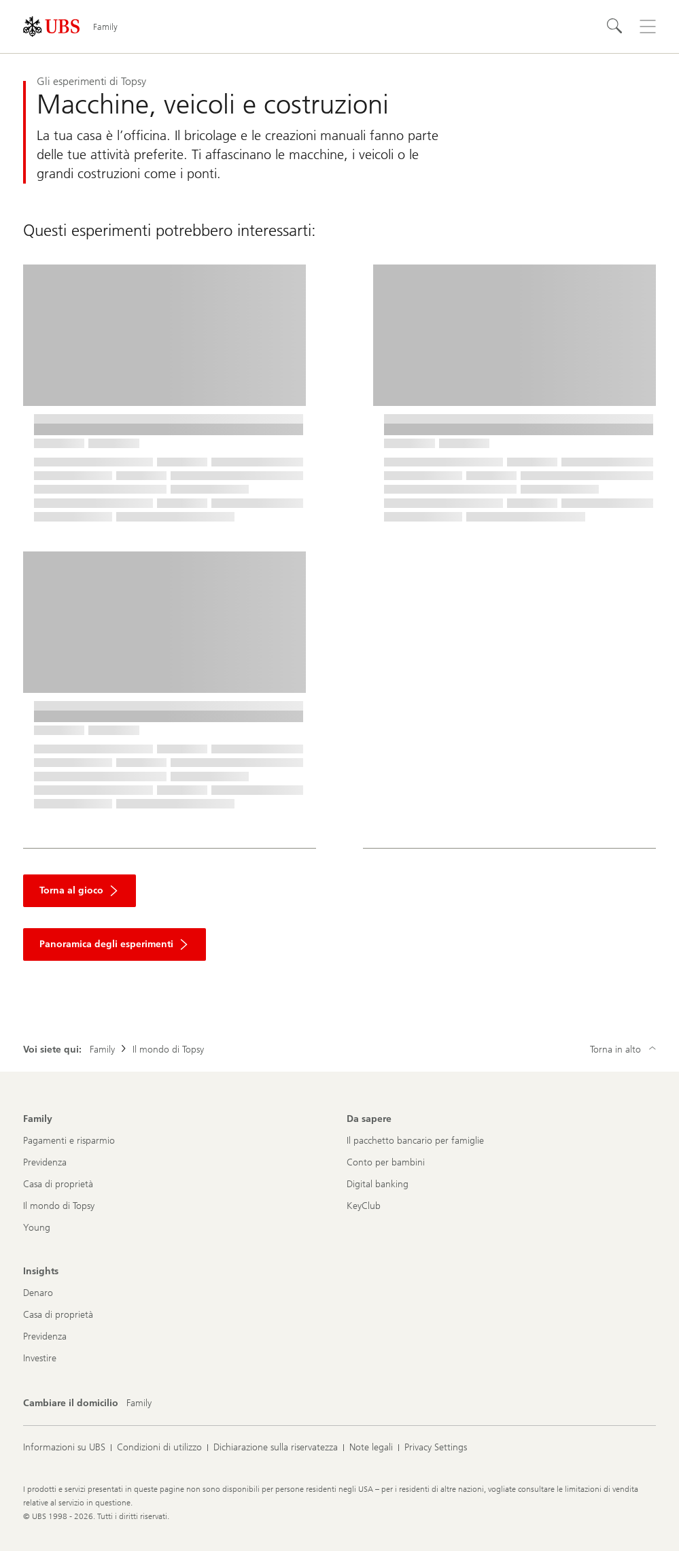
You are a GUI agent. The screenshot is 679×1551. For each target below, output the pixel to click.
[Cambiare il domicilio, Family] (139, 1403)
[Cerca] (615, 26)
